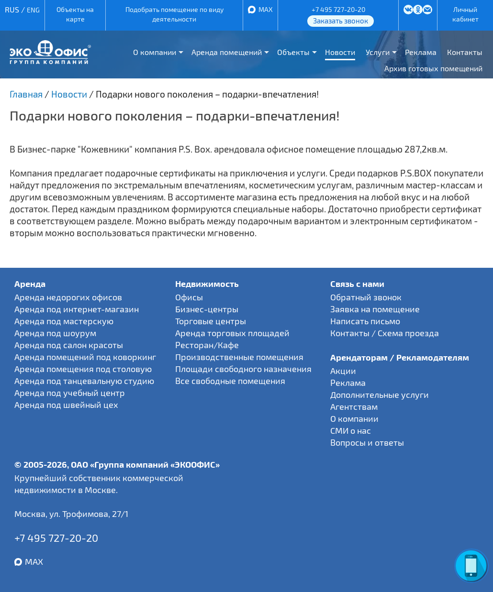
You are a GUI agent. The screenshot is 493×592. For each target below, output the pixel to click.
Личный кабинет (465, 14)
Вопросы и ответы (367, 442)
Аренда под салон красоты (68, 345)
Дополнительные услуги (379, 394)
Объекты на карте (75, 14)
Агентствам (354, 406)
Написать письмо (365, 321)
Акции (343, 370)
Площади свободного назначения (243, 368)
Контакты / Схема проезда (384, 333)
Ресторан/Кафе (207, 345)
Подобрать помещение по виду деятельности (174, 14)
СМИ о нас (350, 430)
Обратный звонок (366, 297)
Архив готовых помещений (433, 68)
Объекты (293, 51)
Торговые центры (210, 321)
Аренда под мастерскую (63, 321)
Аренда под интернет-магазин (76, 309)
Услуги (378, 51)
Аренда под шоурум (55, 333)
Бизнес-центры (206, 309)
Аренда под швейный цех (66, 404)
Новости (340, 51)
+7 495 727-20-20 (338, 9)
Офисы (189, 297)
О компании (154, 51)
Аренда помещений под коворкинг (85, 356)
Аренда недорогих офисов (68, 297)
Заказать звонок (340, 20)
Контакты (464, 51)
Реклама (421, 51)
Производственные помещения (239, 356)
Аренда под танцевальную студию (84, 380)
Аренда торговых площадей (232, 333)
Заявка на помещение (375, 309)
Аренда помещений (226, 51)
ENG (33, 10)
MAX (265, 9)
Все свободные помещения (230, 380)
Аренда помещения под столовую (83, 368)
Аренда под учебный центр (69, 392)
